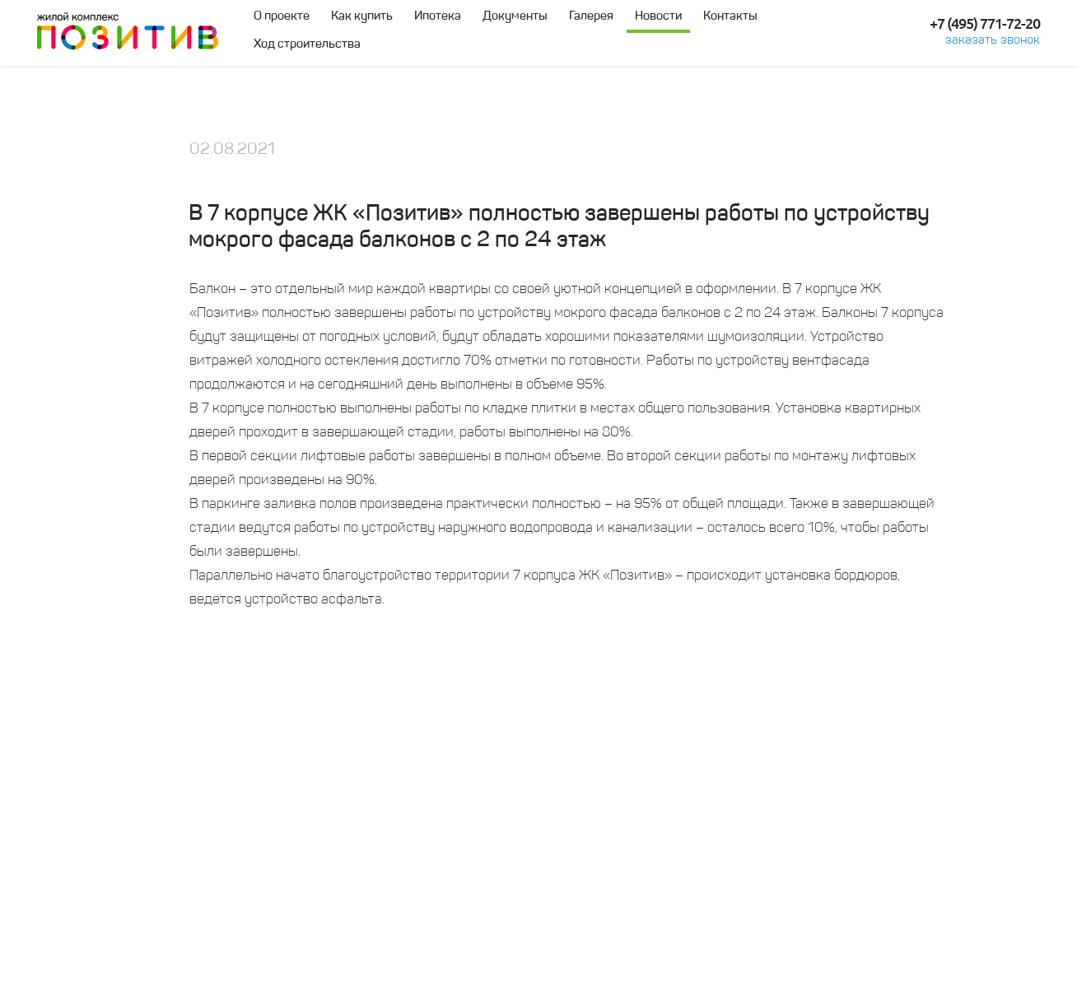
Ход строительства (307, 45)
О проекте (282, 17)
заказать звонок (992, 41)
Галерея (591, 17)
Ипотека (437, 17)
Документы (515, 17)
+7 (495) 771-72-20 (985, 24)
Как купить (362, 17)
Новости (658, 17)
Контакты (730, 17)
